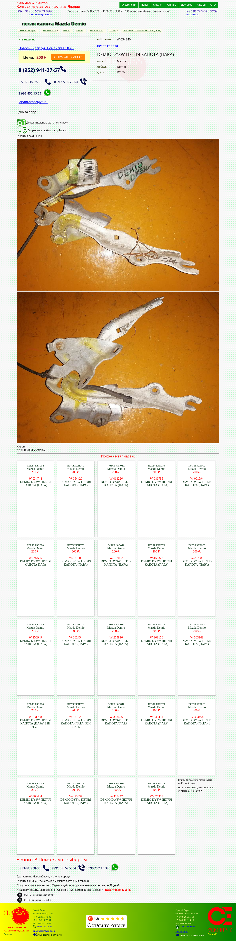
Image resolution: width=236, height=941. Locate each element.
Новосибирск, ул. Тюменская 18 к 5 (46, 48)
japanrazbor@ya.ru (33, 102)
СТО (213, 4)
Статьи (201, 4)
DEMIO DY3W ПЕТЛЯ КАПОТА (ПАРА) (142, 30)
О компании (129, 4)
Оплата (171, 4)
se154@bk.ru (192, 14)
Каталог (158, 4)
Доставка (186, 4)
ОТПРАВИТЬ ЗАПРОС (68, 57)
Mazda (66, 30)
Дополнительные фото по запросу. (42, 122)
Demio (79, 30)
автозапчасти (49, 30)
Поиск (144, 4)
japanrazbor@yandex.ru (40, 14)
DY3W (112, 30)
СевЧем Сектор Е (27, 30)
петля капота (96, 30)
